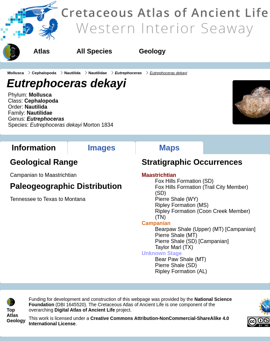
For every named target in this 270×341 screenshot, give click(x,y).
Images (102, 147)
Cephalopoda (44, 73)
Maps (169, 147)
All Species (94, 51)
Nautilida (72, 73)
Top (11, 310)
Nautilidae (98, 73)
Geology (152, 51)
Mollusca (15, 73)
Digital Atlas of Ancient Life (84, 310)
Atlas (41, 51)
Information (34, 147)
